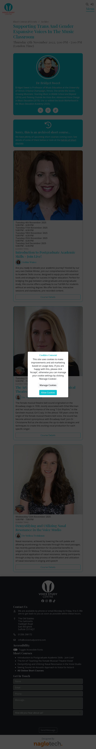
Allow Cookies (48, 392)
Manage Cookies (48, 385)
